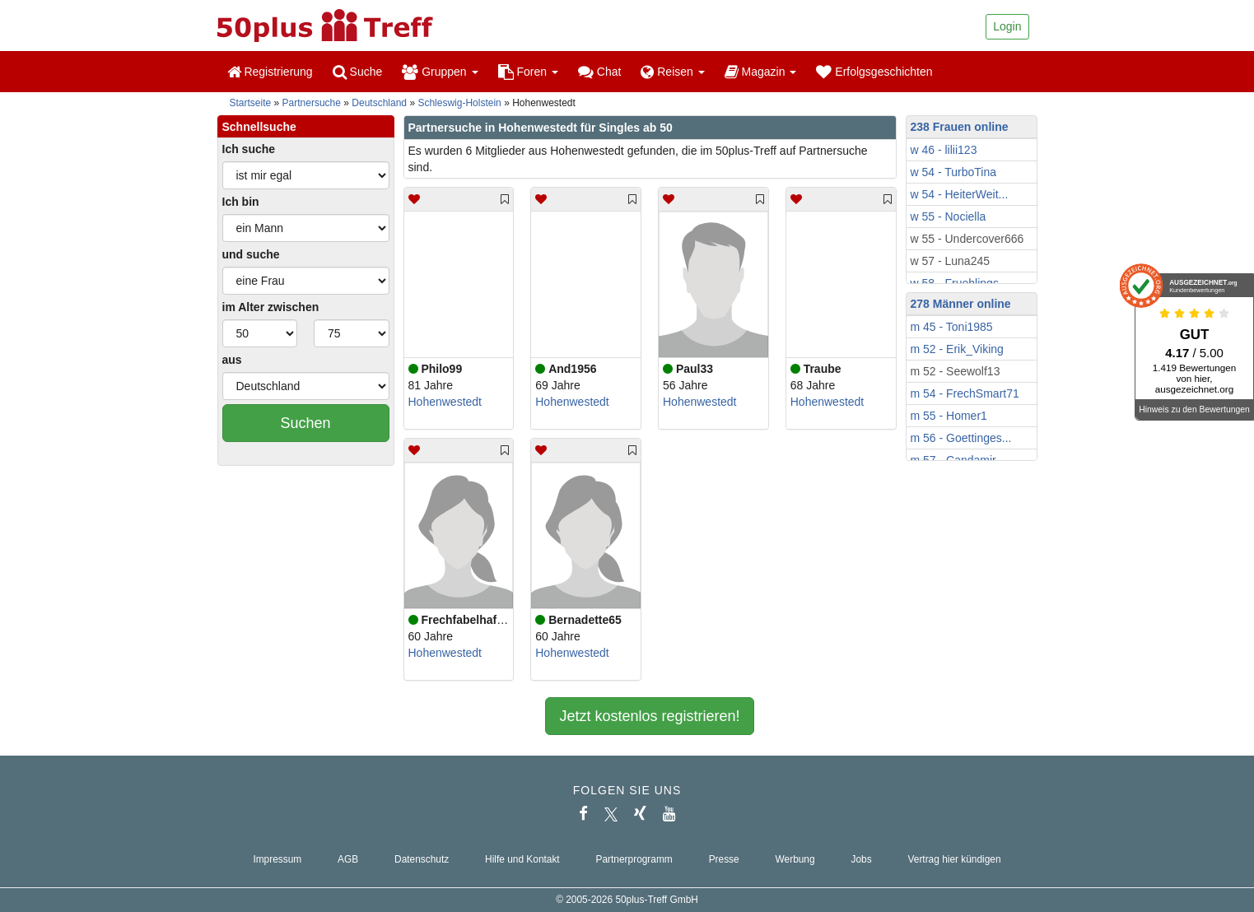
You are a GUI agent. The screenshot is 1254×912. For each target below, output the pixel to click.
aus (232, 359)
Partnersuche (311, 103)
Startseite (251, 103)
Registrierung (270, 71)
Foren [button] (528, 71)
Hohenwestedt (445, 401)
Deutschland (379, 103)
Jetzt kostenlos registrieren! (649, 716)
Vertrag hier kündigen (954, 859)
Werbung (795, 859)
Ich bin (240, 201)
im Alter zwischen (270, 307)
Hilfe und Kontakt (522, 859)
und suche (251, 254)
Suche (358, 71)
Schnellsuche (259, 126)
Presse (724, 859)
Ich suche (249, 149)
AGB (348, 859)
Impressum (277, 859)
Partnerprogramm (634, 859)
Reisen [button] (672, 71)
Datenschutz (421, 859)
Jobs (861, 859)
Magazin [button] (761, 71)
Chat (599, 71)
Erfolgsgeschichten (874, 71)
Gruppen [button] (440, 71)
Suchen (305, 423)
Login (1007, 26)
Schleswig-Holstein (459, 103)
